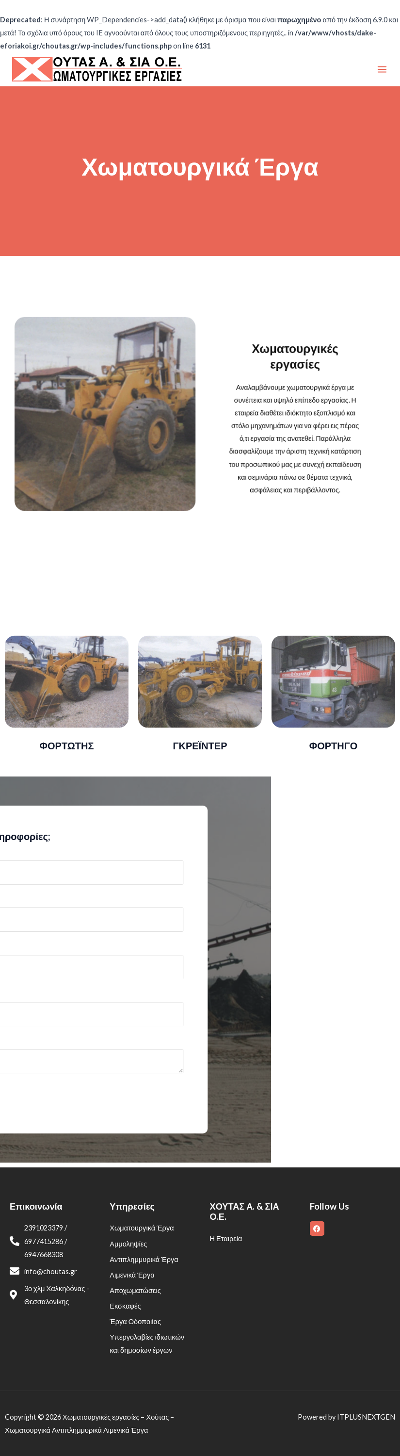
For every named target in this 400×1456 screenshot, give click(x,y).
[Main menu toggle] (382, 69)
